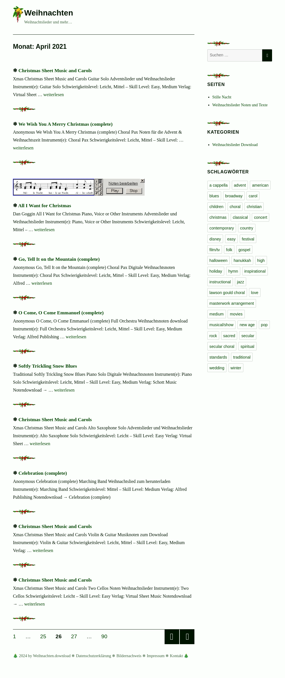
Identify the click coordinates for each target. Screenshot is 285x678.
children (216, 206)
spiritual (247, 346)
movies (236, 314)
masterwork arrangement (231, 303)
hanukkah (242, 260)
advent (240, 185)
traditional (242, 357)
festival (248, 239)
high (261, 260)
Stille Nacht (222, 97)
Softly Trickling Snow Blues (47, 366)
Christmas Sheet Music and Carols (55, 70)
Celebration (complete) (42, 473)
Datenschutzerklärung (93, 655)
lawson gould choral (227, 292)
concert (260, 217)
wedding (216, 368)
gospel (244, 250)
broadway (234, 196)
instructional (220, 282)
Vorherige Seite (172, 637)
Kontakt (176, 655)
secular (247, 336)
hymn (233, 271)
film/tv (214, 250)
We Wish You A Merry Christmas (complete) (65, 124)
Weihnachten (48, 12)
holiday (215, 271)
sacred (229, 336)
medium (216, 314)
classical (240, 217)
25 (45, 636)
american (260, 185)
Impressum (156, 655)
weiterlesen (53, 94)
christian (254, 206)
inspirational (255, 271)
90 (106, 636)
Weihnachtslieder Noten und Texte (240, 105)
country (246, 228)
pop (264, 325)
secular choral (221, 346)
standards (218, 357)
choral (235, 206)
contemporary (221, 228)
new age (247, 325)
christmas (217, 217)
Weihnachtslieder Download (235, 144)
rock (213, 336)
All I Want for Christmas (44, 205)
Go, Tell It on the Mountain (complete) (59, 259)
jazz (240, 282)
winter (235, 368)
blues (214, 196)
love (254, 292)
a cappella (218, 185)
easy (231, 239)
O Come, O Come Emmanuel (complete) (61, 312)
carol (253, 196)
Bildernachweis (129, 655)
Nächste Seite (187, 637)
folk (229, 250)
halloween (218, 260)
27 (76, 636)
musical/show (221, 325)
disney (215, 239)
